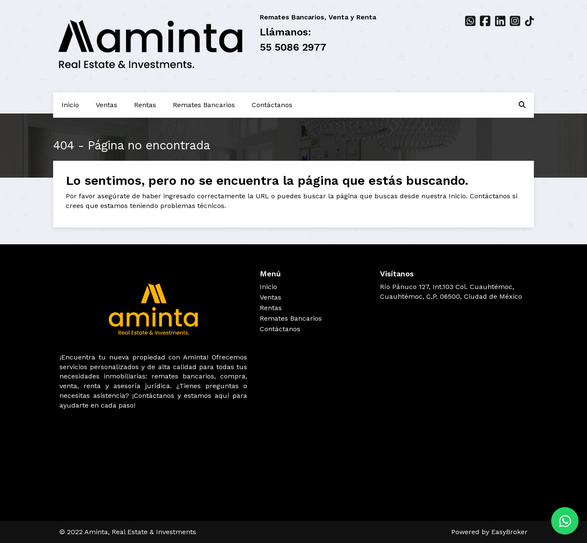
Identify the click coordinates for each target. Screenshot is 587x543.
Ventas (106, 105)
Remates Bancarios (204, 105)
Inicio (70, 105)
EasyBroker (509, 532)
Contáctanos (272, 105)
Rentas (145, 105)
